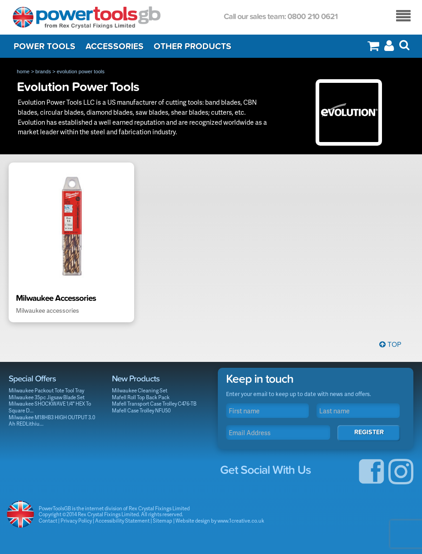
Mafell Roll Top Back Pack (141, 397)
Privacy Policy (76, 520)
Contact (48, 520)
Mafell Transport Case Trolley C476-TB (154, 403)
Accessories (114, 46)
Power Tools (44, 46)
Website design (193, 520)
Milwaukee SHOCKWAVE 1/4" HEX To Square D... (50, 407)
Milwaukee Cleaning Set (139, 390)
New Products (136, 379)
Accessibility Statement (122, 520)
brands (43, 71)
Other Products (192, 46)
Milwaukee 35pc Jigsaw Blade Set (47, 397)
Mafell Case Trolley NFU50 (141, 410)
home (23, 71)
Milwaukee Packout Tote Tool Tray (46, 390)
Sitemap (162, 520)
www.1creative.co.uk (240, 520)
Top (390, 344)
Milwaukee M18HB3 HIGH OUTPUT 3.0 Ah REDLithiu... (52, 420)
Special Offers (32, 379)
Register (369, 432)
